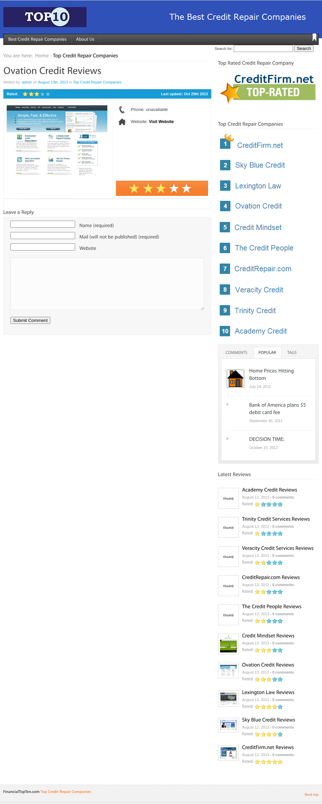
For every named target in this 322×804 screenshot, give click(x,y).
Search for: (224, 49)
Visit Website (161, 121)
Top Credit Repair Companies (97, 82)
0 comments (283, 497)
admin (27, 82)
